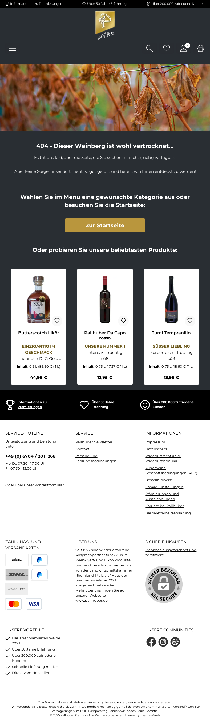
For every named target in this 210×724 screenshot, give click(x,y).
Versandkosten (115, 702)
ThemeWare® (150, 715)
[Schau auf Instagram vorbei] (163, 642)
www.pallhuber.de (91, 600)
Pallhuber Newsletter (93, 442)
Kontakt (82, 449)
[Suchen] (149, 48)
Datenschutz (156, 449)
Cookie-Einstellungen (164, 487)
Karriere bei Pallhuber (164, 506)
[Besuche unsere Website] (175, 642)
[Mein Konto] (183, 48)
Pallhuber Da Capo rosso (105, 335)
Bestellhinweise (159, 480)
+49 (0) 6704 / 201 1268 (30, 456)
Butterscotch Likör (38, 332)
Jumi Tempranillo (171, 332)
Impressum (155, 442)
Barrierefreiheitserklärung (168, 513)
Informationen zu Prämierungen (36, 4)
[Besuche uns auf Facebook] (151, 642)
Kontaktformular (49, 485)
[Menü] (12, 48)
